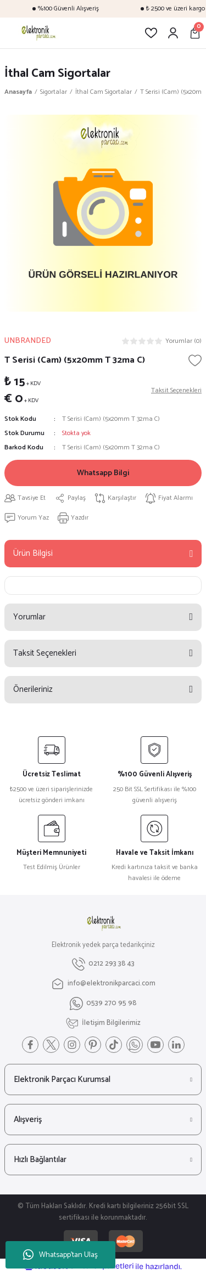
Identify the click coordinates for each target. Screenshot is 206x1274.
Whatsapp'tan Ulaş (60, 1255)
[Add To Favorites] (195, 360)
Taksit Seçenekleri (44, 653)
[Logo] (37, 33)
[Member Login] (173, 33)
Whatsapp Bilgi (103, 473)
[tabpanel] (103, 213)
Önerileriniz (33, 689)
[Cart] (195, 33)
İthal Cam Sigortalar (57, 73)
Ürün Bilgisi (33, 553)
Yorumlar (29, 617)
